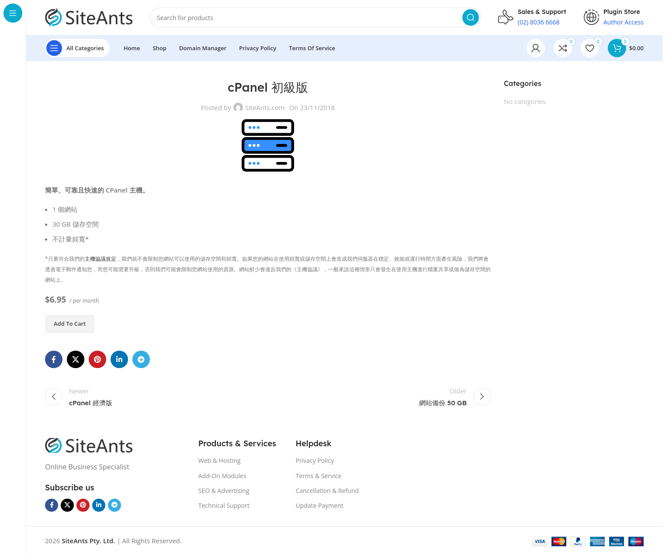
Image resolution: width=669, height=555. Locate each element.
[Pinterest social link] (97, 359)
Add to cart (70, 323)
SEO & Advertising (224, 490)
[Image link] (88, 444)
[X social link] (75, 359)
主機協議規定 (100, 258)
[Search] (315, 17)
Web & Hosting (219, 460)
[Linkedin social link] (119, 359)
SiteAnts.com (265, 107)
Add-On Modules (222, 476)
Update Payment (319, 505)
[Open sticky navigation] (77, 48)
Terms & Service (319, 476)
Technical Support (224, 505)
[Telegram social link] (141, 359)
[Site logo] (88, 16)
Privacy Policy (315, 460)
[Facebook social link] (53, 359)
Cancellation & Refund (327, 490)
